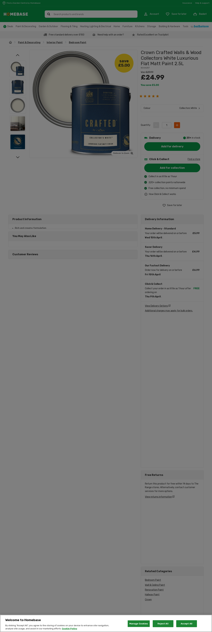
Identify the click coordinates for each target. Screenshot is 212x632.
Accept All (186, 623)
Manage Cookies (138, 623)
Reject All (163, 623)
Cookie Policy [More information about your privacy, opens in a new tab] (69, 628)
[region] (106, 623)
